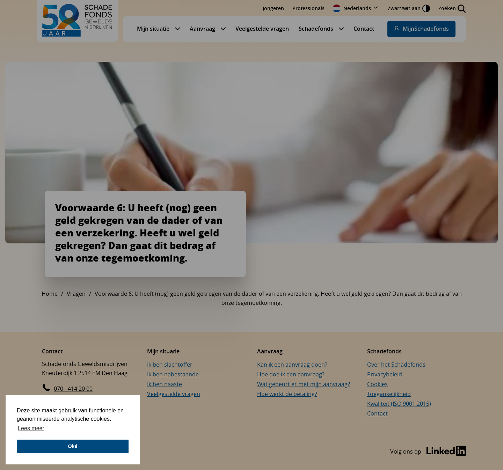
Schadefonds (316, 28)
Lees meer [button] (31, 428)
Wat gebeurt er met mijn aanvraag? (303, 384)
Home (50, 294)
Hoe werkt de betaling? (287, 394)
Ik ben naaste (164, 384)
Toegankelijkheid (389, 394)
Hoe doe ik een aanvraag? (291, 374)
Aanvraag (202, 28)
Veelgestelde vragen (262, 28)
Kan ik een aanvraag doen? (292, 364)
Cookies (377, 384)
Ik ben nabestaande (173, 374)
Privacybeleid (384, 374)
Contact (363, 28)
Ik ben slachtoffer (169, 364)
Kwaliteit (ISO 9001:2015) (399, 403)
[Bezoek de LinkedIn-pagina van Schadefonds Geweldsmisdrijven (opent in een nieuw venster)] (428, 451)
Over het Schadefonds (396, 364)
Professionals (308, 8)
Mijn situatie (153, 28)
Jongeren (273, 8)
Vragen (76, 294)
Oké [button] (72, 446)
